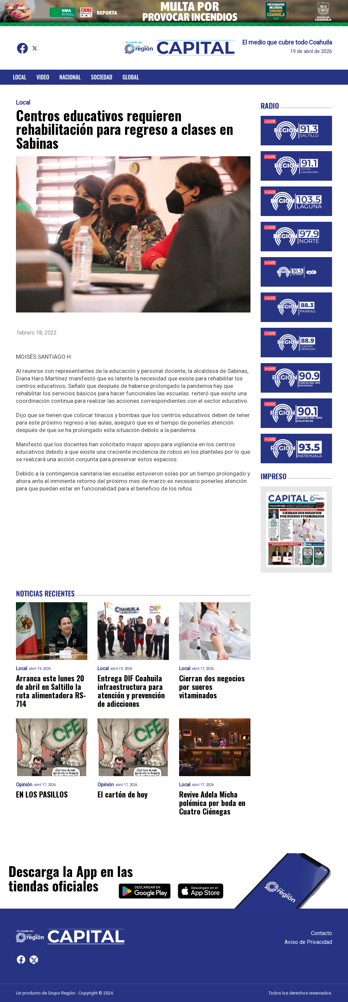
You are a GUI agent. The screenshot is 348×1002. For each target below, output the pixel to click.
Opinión (24, 784)
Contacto (321, 933)
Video (42, 77)
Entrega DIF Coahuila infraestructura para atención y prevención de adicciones (131, 691)
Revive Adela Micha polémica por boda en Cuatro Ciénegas (212, 803)
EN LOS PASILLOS (42, 794)
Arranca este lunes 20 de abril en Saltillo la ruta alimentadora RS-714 (51, 691)
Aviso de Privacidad (308, 942)
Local (19, 77)
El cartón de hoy (122, 794)
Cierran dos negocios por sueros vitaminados (212, 687)
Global (130, 77)
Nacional (70, 77)
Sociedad (101, 77)
